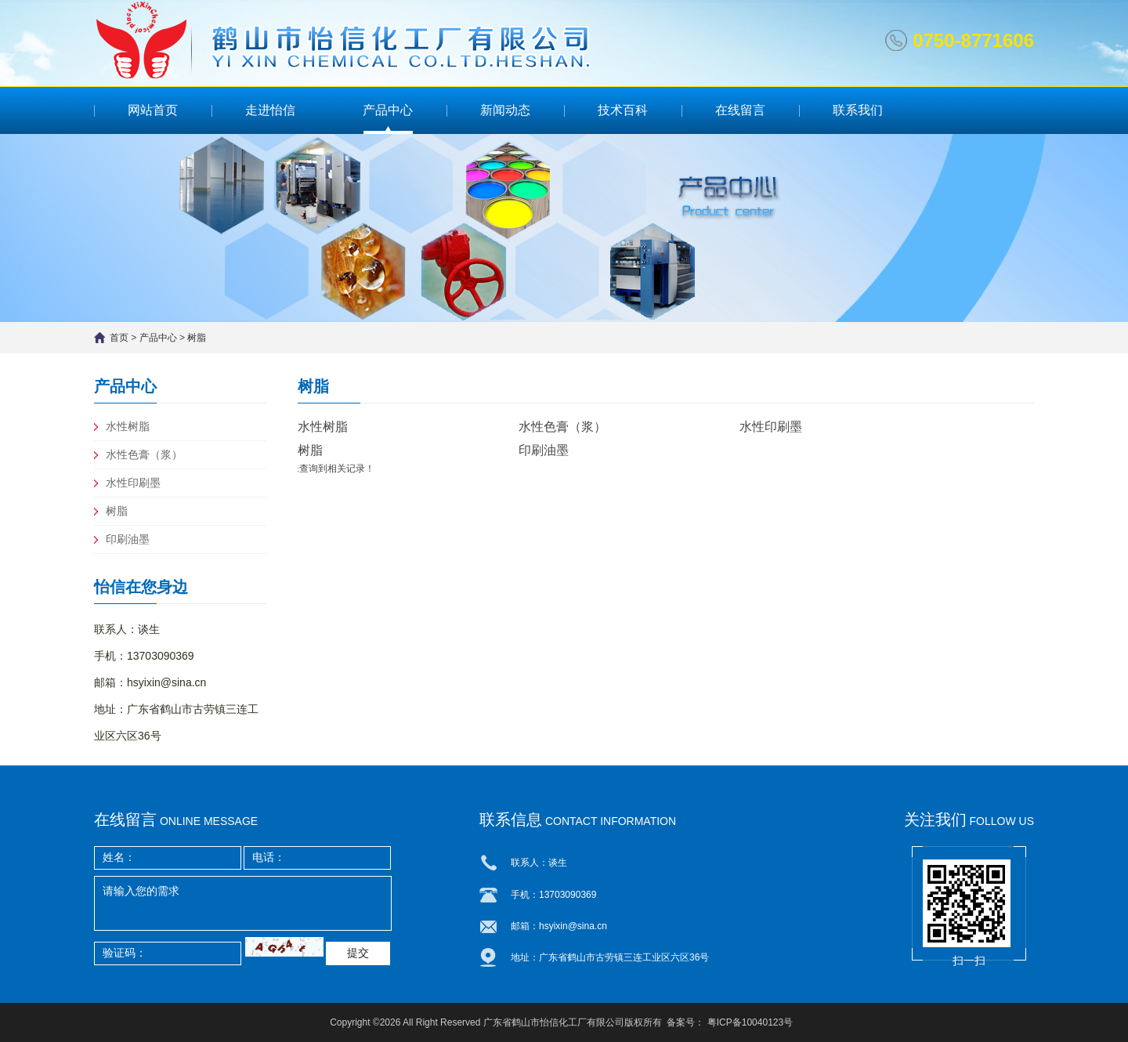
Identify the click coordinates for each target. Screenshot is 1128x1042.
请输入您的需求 (243, 903)
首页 (119, 337)
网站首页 (153, 110)
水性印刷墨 (133, 482)
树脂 (196, 337)
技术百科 (623, 110)
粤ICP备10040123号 (750, 1022)
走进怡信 (270, 110)
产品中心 (388, 110)
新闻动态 (505, 110)
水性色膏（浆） (144, 454)
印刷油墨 (128, 539)
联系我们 (858, 110)
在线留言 (740, 110)
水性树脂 (128, 426)
